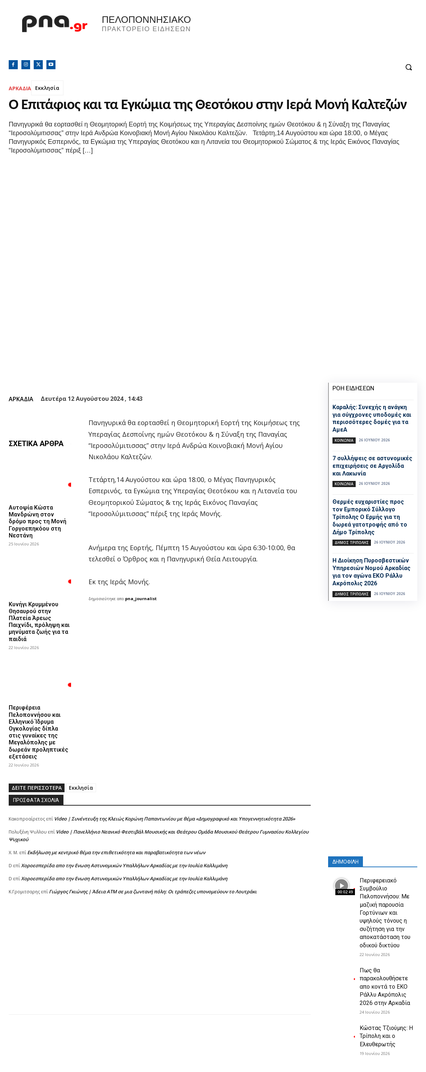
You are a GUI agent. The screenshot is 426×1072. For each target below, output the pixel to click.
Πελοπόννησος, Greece (320, 34)
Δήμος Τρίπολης (352, 542)
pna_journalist (141, 598)
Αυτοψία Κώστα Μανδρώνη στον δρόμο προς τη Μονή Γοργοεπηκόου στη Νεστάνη (37, 521)
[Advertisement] (160, 963)
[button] (408, 67)
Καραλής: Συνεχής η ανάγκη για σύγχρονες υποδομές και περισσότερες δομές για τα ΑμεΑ (371, 418)
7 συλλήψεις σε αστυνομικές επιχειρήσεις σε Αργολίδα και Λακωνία (372, 466)
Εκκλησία (47, 87)
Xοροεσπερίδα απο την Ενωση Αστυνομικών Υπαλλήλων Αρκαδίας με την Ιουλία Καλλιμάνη (124, 865)
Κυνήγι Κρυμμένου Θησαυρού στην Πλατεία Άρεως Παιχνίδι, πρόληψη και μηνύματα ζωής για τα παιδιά (39, 621)
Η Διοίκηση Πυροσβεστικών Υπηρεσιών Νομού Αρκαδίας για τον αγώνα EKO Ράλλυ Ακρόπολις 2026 (371, 571)
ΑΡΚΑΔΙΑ (20, 88)
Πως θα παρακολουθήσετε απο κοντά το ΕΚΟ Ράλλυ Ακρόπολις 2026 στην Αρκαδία (385, 986)
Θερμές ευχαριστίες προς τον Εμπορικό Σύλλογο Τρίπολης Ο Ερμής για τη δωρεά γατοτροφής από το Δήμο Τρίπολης (369, 516)
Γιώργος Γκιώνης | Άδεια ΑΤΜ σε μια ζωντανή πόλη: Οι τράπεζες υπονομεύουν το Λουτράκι (153, 891)
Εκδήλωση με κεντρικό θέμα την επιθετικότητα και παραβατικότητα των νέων (116, 852)
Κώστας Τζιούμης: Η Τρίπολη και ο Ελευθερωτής (386, 1036)
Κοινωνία (344, 440)
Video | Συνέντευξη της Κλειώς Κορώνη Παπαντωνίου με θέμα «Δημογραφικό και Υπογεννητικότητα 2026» (174, 818)
